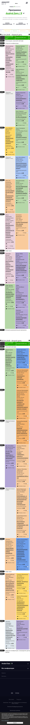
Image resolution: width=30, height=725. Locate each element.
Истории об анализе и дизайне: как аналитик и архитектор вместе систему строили (22, 405)
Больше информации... (5, 720)
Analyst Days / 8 (14, 13)
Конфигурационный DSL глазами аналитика (22, 223)
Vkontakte (11, 699)
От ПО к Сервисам (21, 117)
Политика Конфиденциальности (15, 706)
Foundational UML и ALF (22, 477)
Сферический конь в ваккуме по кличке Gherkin (22, 357)
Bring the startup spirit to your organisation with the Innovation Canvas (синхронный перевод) (10, 58)
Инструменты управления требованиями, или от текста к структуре (22, 525)
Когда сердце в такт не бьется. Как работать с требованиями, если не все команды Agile (10, 586)
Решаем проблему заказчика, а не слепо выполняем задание (21, 54)
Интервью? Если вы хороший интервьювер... (21, 297)
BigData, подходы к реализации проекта (22, 583)
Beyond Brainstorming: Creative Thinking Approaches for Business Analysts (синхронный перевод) (10, 230)
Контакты (4, 676)
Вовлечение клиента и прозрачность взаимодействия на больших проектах (10, 634)
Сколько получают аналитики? (21, 318)
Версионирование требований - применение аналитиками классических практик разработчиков (22, 554)
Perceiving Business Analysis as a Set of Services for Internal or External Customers (10, 360)
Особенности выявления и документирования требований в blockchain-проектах (22, 606)
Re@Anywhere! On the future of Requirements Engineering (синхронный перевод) (10, 196)
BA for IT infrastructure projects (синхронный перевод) (9, 140)
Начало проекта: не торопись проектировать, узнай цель (21, 77)
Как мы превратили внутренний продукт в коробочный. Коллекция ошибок (21, 190)
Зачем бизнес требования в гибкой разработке (10, 550)
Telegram (18, 699)
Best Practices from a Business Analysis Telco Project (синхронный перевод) (9, 266)
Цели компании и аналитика (21, 99)
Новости (4, 673)
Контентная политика (15, 710)
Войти (16, 3)
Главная (12, 6)
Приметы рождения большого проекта (21, 135)
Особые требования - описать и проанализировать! (22, 455)
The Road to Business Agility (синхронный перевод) (10, 295)
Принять (15, 722)
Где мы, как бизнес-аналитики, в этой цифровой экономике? (10, 455)
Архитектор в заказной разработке (20, 377)
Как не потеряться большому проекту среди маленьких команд (21, 165)
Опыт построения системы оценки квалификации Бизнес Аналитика (21, 267)
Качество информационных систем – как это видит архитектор (22, 430)
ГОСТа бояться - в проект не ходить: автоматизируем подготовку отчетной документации (22, 500)
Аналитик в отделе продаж (22, 629)
